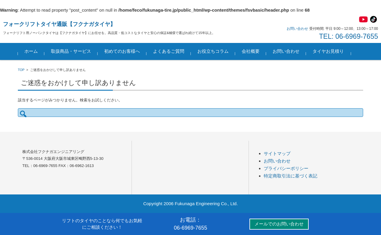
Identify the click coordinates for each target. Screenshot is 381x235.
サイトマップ (277, 153)
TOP (21, 70)
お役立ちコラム (213, 51)
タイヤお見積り (328, 51)
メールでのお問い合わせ (279, 223)
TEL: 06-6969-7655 (348, 36)
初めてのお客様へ (122, 51)
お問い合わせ (286, 51)
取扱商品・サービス (71, 51)
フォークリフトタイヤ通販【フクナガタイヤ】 (59, 24)
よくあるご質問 (168, 51)
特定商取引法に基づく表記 (290, 175)
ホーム (31, 51)
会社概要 (251, 51)
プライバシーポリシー (286, 168)
